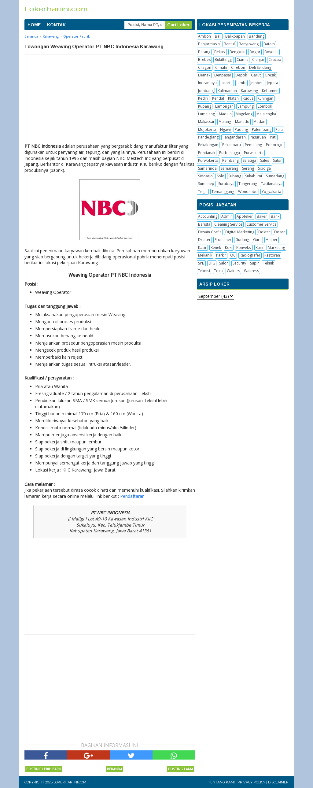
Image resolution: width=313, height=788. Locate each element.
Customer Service (261, 224)
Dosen (279, 232)
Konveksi (244, 247)
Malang (225, 121)
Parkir (221, 255)
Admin (227, 216)
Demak (204, 75)
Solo (220, 176)
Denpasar (222, 75)
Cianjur (258, 59)
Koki (228, 247)
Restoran (272, 255)
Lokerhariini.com (69, 782)
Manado (242, 121)
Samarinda (207, 168)
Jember (256, 82)
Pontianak (206, 152)
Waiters (233, 270)
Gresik (270, 75)
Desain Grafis (209, 232)
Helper (272, 239)
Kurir (260, 247)
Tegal (203, 191)
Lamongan (224, 106)
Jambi (241, 82)
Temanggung (223, 191)
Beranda (114, 769)
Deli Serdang (260, 67)
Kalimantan (227, 90)
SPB (201, 263)
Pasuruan (258, 137)
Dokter (264, 232)
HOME (34, 24)
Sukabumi (253, 176)
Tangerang (247, 183)
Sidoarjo (205, 176)
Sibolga (264, 168)
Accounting (207, 216)
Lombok (265, 106)
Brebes (204, 59)
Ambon (204, 36)
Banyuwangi (249, 43)
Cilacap (274, 59)
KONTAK (56, 24)
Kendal (218, 98)
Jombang (206, 90)
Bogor (254, 51)
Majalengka (266, 114)
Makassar (206, 121)
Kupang (204, 106)
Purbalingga (229, 152)
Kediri (203, 98)
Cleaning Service (228, 224)
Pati (273, 137)
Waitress (251, 270)
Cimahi (221, 67)
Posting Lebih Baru (43, 769)
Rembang (230, 160)
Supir (254, 263)
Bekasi (220, 51)
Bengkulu (237, 51)
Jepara (272, 82)
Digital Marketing (239, 232)
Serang (248, 168)
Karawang (249, 90)
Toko (218, 270)
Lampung (246, 106)
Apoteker (245, 216)
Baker (262, 216)
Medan (259, 121)
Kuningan (265, 98)
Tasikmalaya (271, 183)
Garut (256, 75)
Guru (257, 239)
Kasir (202, 247)
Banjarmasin (209, 43)
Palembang (261, 129)
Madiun (225, 114)
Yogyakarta (271, 191)
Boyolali (271, 51)
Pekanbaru (231, 144)
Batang (204, 51)
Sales (264, 160)
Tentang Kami (221, 782)
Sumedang (275, 176)
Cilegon (204, 67)
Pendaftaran (132, 496)
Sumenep (206, 183)
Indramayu (207, 82)
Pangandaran (234, 137)
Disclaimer (278, 782)
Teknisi (204, 270)
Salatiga (249, 160)
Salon (277, 160)
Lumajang (206, 114)
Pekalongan (208, 144)
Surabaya (226, 183)
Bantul (229, 43)
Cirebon (238, 67)
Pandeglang (208, 137)
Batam (269, 43)
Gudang (242, 239)
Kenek (216, 247)
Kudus (248, 98)
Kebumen (270, 90)
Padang (241, 129)
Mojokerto (207, 129)
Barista (204, 224)
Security (239, 263)
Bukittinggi (224, 59)
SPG (211, 263)
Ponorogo (275, 144)
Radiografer (250, 255)
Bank (275, 216)
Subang (234, 176)
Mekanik (205, 255)
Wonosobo (248, 191)
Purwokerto (208, 160)
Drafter (204, 239)
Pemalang (253, 144)
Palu (279, 129)
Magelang (244, 114)
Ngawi (225, 129)
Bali (218, 36)
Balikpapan (235, 36)
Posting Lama (180, 769)
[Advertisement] (109, 100)
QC (233, 255)
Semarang (229, 168)
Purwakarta (253, 152)
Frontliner (223, 239)
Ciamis (242, 59)
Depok (241, 75)
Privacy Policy (251, 782)
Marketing (276, 247)
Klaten (233, 98)
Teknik (268, 263)
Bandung (256, 36)
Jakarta (227, 82)
